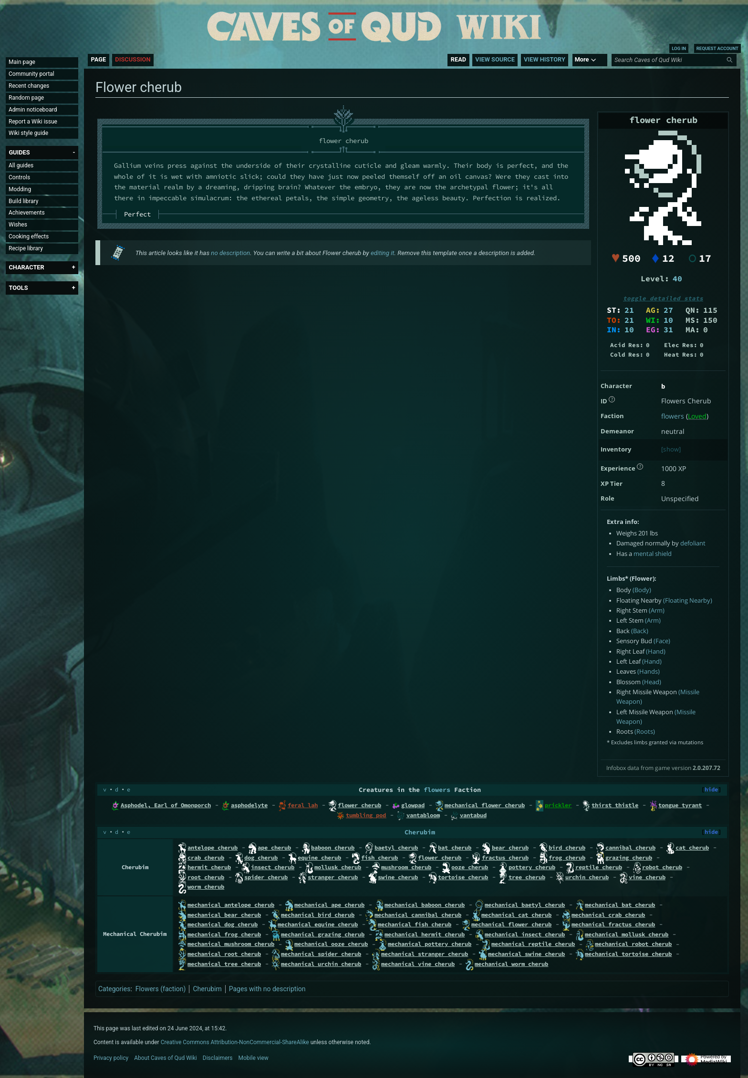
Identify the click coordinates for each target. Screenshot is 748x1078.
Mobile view (254, 1058)
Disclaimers (218, 1058)
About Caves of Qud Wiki (165, 1058)
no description (230, 253)
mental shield (653, 554)
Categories (114, 989)
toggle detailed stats (663, 298)
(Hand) (655, 651)
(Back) (639, 631)
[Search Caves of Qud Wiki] (675, 60)
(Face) (662, 641)
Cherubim (420, 832)
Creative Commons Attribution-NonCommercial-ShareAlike (235, 1042)
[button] (19, 152)
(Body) (642, 590)
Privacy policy (111, 1058)
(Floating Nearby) (687, 600)
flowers (672, 416)
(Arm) (657, 610)
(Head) (651, 682)
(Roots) (644, 732)
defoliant (693, 543)
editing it (383, 253)
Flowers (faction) (160, 989)
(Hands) (648, 671)
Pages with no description (267, 989)
